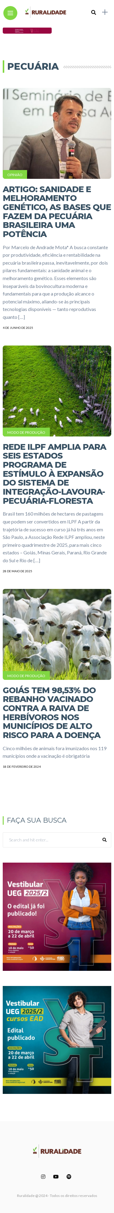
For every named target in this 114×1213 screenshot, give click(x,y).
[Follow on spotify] (70, 1176)
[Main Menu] (10, 13)
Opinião (14, 174)
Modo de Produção (26, 432)
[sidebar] (105, 12)
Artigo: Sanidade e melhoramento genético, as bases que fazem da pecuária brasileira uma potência (57, 211)
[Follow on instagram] (44, 1176)
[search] (93, 12)
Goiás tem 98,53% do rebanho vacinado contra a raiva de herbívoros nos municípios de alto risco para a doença (51, 712)
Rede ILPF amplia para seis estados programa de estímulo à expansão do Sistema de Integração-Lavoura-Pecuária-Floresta (54, 474)
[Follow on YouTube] (56, 1176)
